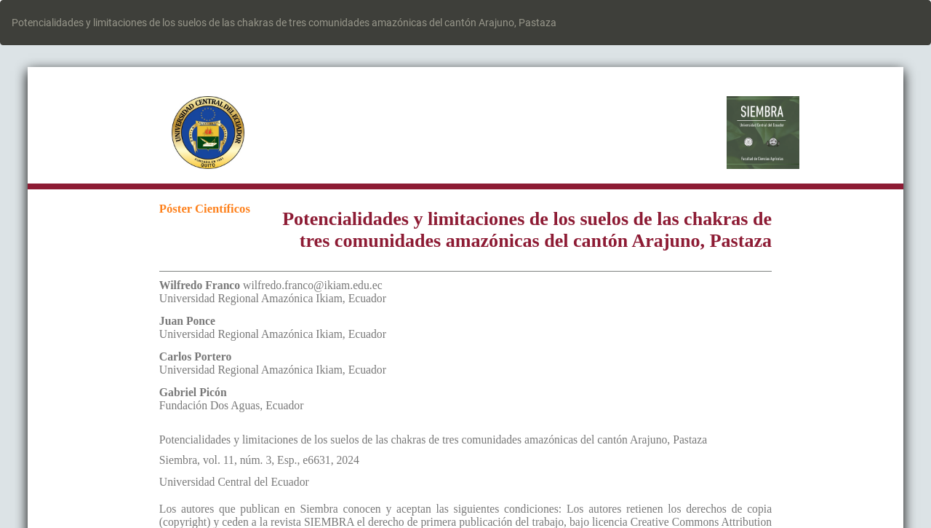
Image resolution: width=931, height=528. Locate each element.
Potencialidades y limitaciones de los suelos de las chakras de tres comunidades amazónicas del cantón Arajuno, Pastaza (284, 22)
